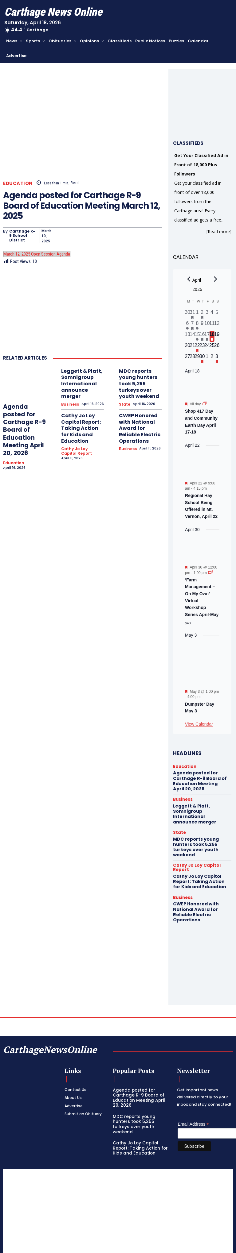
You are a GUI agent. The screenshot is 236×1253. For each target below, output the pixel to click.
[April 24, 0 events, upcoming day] (207, 347)
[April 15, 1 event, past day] (197, 336)
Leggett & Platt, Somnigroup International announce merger (80, 377)
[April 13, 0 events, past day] (187, 336)
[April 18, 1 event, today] (212, 336)
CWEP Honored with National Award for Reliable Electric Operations (139, 409)
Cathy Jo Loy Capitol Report (80, 425)
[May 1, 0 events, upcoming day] (207, 358)
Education (18, 183)
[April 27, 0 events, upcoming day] (187, 358)
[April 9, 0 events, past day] (202, 325)
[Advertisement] (118, 1187)
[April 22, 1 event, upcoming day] (197, 347)
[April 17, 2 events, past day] (207, 336)
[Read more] (218, 231)
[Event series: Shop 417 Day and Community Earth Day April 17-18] (205, 404)
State (124, 391)
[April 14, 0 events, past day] (192, 336)
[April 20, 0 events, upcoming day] (187, 347)
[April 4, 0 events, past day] (212, 314)
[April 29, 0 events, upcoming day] (197, 358)
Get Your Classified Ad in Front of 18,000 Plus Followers (201, 164)
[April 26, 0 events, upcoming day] (216, 347)
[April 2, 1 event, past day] (202, 314)
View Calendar (199, 724)
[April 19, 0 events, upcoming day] (216, 336)
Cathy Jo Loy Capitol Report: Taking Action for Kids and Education (81, 409)
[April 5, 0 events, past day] (216, 314)
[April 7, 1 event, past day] (192, 325)
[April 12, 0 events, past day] (216, 325)
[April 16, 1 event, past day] (202, 336)
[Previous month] (188, 279)
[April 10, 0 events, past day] (207, 325)
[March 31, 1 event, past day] (192, 314)
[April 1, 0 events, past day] (197, 314)
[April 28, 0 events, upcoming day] (192, 358)
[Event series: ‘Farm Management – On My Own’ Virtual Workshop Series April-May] (210, 572)
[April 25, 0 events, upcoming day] (212, 347)
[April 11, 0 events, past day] (212, 325)
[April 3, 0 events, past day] (207, 314)
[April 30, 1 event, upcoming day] (202, 358)
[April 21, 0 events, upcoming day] (192, 347)
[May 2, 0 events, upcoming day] (212, 358)
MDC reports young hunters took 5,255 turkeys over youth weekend (139, 377)
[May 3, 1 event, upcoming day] (216, 358)
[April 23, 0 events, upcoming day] (202, 347)
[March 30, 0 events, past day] (187, 314)
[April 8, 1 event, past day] (197, 325)
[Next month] (215, 279)
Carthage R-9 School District (22, 235)
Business (69, 391)
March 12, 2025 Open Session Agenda (36, 254)
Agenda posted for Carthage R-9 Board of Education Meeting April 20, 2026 (24, 423)
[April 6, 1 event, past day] (187, 325)
